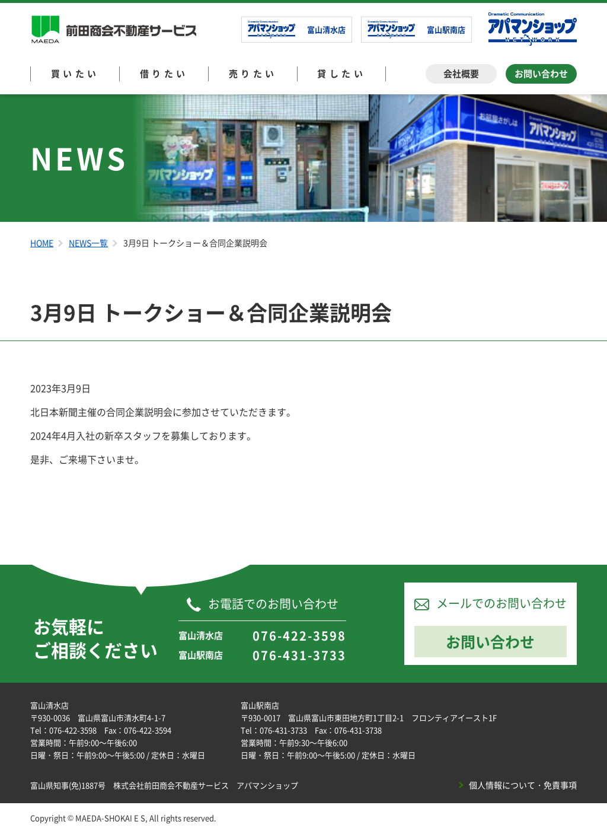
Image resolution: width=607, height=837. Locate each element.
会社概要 (461, 73)
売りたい (253, 73)
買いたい (75, 73)
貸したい (341, 73)
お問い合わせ (541, 73)
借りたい (164, 73)
